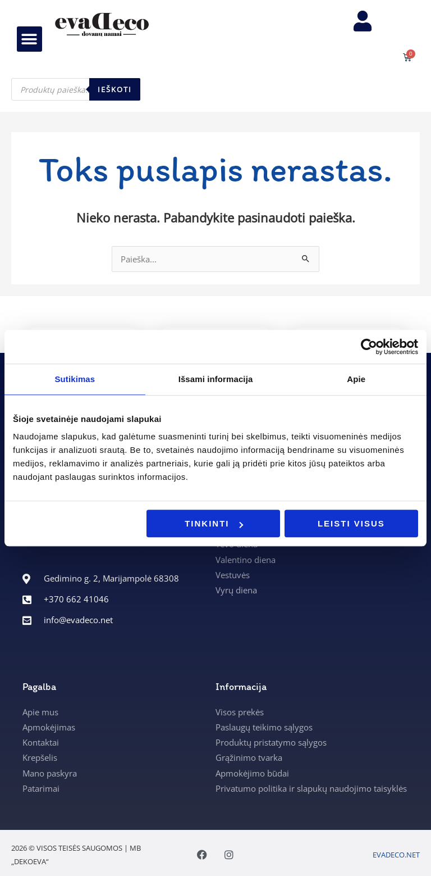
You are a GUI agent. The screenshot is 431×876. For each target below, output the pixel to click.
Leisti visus (351, 523)
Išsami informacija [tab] (215, 379)
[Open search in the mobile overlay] (75, 97)
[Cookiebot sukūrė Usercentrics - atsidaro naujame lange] (369, 346)
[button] (29, 43)
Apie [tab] (356, 379)
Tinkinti (213, 523)
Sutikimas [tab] (74, 379)
